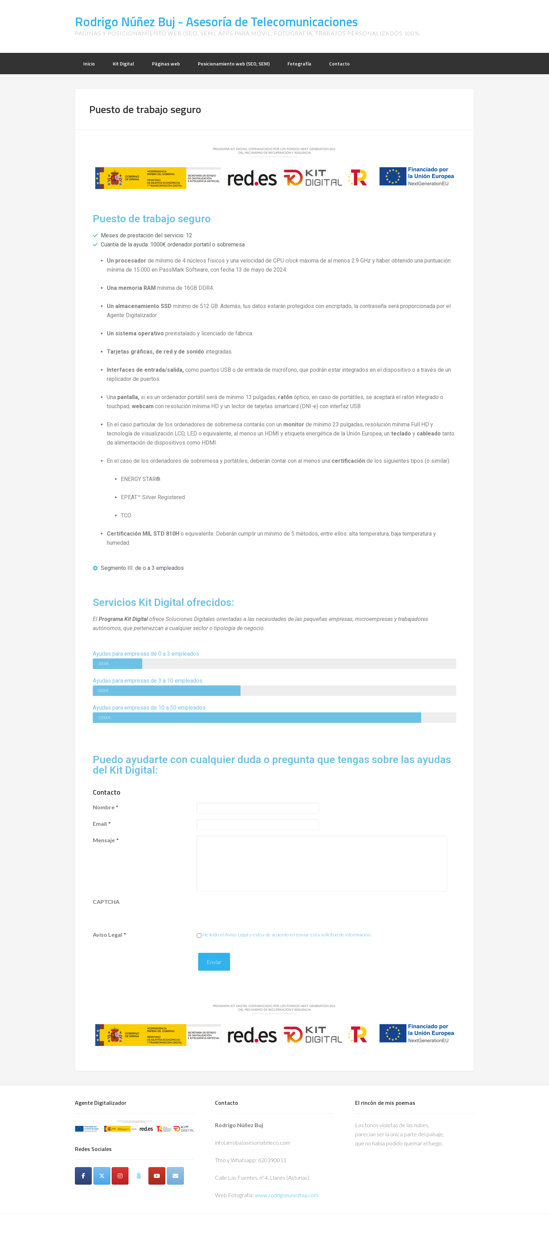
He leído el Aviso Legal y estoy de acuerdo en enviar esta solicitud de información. (286, 934)
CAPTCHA (106, 901)
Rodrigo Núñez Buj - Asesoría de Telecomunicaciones (216, 21)
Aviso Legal (109, 934)
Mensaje (106, 840)
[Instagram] (120, 1176)
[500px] (138, 1175)
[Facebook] (83, 1176)
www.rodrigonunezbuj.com (286, 1195)
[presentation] (249, 910)
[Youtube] (156, 1176)
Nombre (105, 807)
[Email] (175, 1176)
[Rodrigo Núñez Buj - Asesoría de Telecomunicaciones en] (83, 1191)
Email (102, 823)
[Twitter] (101, 1176)
